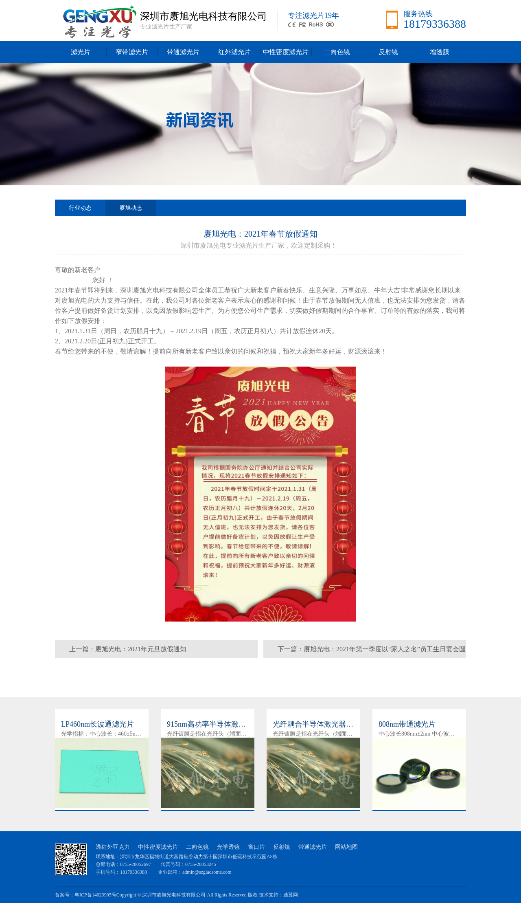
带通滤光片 (183, 51)
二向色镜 (337, 51)
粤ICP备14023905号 (95, 895)
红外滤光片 (234, 51)
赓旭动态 (130, 210)
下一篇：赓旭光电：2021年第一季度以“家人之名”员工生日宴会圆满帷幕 (372, 652)
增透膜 (439, 51)
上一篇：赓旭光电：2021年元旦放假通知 (127, 649)
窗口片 (256, 847)
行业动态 (80, 208)
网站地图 (346, 847)
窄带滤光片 (132, 51)
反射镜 (388, 51)
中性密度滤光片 (286, 51)
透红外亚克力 (113, 847)
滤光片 (80, 51)
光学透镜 (228, 847)
